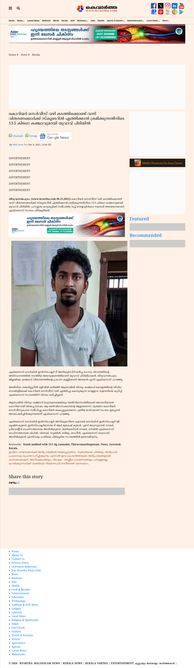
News (20, 20)
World (56, 20)
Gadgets (16, 608)
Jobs (93, 20)
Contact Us (18, 559)
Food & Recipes (21, 589)
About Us (17, 555)
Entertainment (134, 20)
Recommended (146, 236)
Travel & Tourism (22, 635)
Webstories (18, 654)
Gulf (72, 20)
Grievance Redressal (24, 566)
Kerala (65, 20)
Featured (139, 219)
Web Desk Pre (20, 145)
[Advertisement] (97, 87)
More (165, 20)
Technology (18, 601)
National (46, 20)
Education (18, 597)
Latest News (33, 20)
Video (15, 624)
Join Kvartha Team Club (26, 570)
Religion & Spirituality (25, 620)
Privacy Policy (20, 563)
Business (81, 20)
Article (16, 639)
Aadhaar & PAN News (25, 605)
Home (11, 20)
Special (16, 647)
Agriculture (18, 643)
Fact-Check (18, 628)
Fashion (16, 631)
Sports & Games (115, 20)
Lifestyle (17, 612)
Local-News (152, 20)
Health (101, 20)
